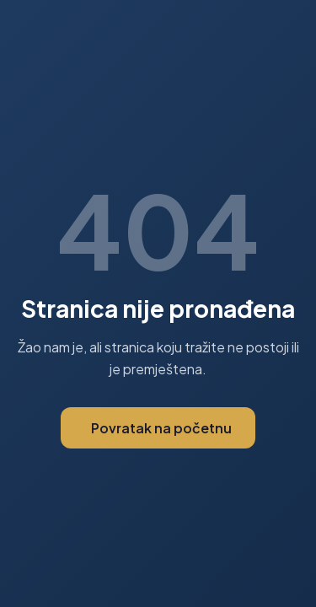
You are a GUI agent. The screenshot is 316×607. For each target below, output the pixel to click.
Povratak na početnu (161, 428)
